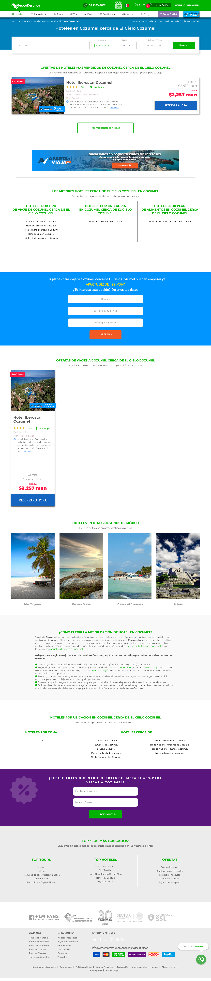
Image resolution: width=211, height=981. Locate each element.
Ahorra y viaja (112, 970)
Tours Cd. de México (39, 945)
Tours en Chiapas (37, 953)
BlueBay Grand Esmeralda (169, 871)
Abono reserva (168, 967)
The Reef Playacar (170, 878)
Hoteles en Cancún (38, 938)
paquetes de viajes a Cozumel (66, 649)
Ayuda (155, 967)
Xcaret (41, 867)
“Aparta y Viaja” (99, 670)
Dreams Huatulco (170, 867)
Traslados (62, 957)
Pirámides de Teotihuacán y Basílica (41, 874)
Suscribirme (105, 814)
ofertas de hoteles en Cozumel (143, 646)
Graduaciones (64, 945)
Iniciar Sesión (161, 5)
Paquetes (62, 953)
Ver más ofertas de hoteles (105, 127)
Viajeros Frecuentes (67, 938)
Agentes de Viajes (140, 967)
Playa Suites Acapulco (169, 882)
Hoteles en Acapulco (39, 957)
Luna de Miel (64, 949)
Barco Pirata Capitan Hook (41, 882)
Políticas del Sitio (84, 967)
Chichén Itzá (41, 878)
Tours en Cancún (37, 949)
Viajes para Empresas (68, 941)
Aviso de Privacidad (104, 967)
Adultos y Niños (154, 40)
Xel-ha (41, 871)
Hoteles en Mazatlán (39, 941)
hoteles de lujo (149, 667)
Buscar (184, 45)
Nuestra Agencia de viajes (44, 967)
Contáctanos (66, 967)
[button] (85, 14)
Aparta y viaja (96, 970)
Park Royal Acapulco (170, 874)
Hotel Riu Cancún (105, 877)
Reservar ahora (176, 105)
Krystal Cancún (105, 881)
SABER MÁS (105, 334)
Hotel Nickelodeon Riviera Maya (105, 874)
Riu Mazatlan (105, 870)
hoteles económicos (120, 667)
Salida (124, 40)
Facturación (122, 967)
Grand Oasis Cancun (105, 866)
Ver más (114, 107)
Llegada (102, 40)
